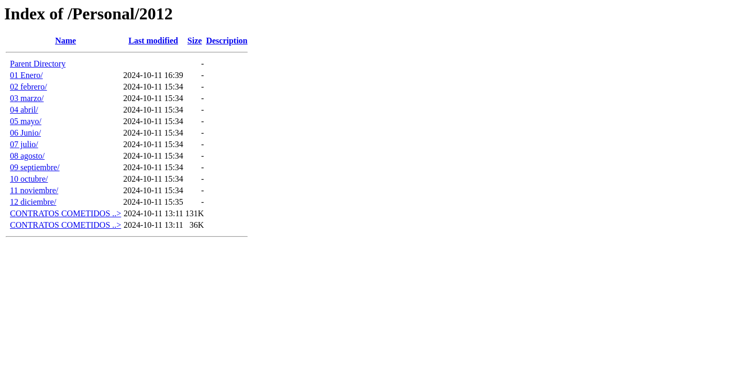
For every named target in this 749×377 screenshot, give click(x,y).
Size (195, 40)
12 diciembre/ (33, 201)
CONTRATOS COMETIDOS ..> (65, 213)
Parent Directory (37, 63)
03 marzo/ (26, 98)
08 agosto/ (27, 155)
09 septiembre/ (35, 167)
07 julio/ (24, 144)
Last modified (153, 40)
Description (226, 40)
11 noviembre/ (34, 190)
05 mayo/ (25, 121)
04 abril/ (24, 109)
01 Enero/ (26, 75)
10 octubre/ (29, 178)
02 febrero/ (28, 86)
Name (65, 40)
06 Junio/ (25, 132)
